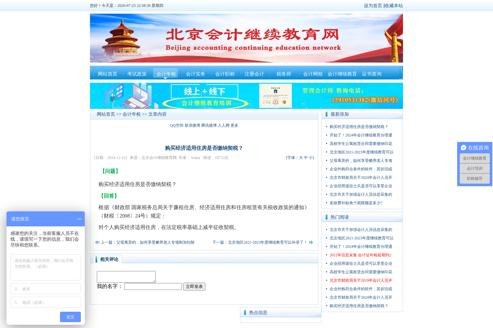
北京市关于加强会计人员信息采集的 (361, 194)
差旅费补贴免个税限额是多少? (356, 203)
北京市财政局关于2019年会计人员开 (361, 280)
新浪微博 (192, 125)
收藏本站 (394, 5)
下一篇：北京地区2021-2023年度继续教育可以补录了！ (259, 242)
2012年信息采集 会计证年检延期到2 (360, 255)
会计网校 (313, 74)
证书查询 (371, 74)
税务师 (283, 74)
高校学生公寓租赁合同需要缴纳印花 (361, 143)
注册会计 (254, 74)
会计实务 (195, 74)
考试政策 (137, 74)
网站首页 (107, 74)
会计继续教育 (342, 74)
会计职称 (225, 74)
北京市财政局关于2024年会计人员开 (361, 177)
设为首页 (373, 5)
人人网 (224, 125)
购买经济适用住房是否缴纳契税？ (359, 126)
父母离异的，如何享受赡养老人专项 (361, 160)
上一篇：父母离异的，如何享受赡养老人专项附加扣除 (148, 242)
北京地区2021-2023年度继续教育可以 (362, 152)
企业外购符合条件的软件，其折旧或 (361, 169)
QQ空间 (176, 125)
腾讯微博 (209, 125)
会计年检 (166, 74)
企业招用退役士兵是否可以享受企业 (361, 186)
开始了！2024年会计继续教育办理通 (361, 135)
